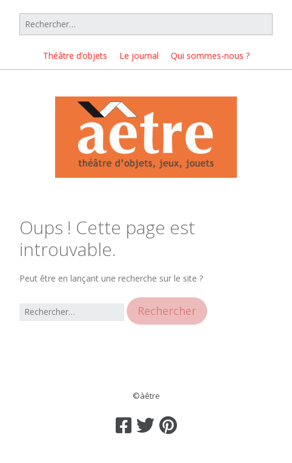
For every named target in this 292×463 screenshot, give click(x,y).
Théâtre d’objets (75, 55)
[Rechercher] (146, 24)
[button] (167, 311)
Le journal (139, 55)
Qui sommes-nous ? (210, 55)
